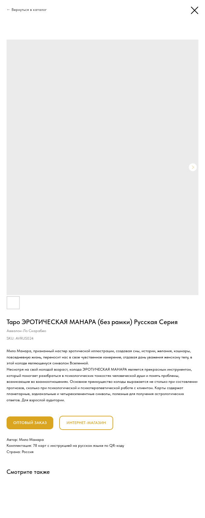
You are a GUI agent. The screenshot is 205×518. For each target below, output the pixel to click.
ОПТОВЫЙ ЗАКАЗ (30, 422)
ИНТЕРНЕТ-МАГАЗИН (86, 422)
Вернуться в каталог (29, 9)
